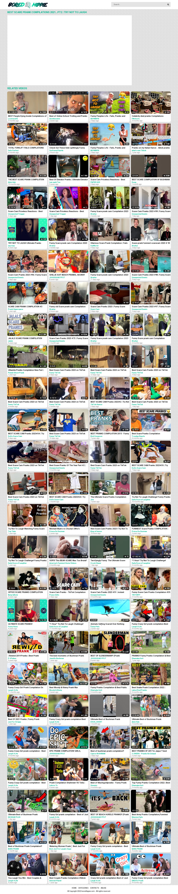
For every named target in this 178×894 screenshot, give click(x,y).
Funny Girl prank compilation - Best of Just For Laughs (68, 814)
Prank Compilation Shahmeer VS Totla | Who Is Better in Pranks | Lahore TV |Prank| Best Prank (68, 783)
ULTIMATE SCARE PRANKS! (20, 624)
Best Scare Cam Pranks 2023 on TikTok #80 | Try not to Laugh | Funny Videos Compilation (67, 402)
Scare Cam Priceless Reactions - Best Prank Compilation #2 (108, 179)
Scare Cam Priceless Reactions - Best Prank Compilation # (66, 211)
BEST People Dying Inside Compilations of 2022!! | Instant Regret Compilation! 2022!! (27, 116)
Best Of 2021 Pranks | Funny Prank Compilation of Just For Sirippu (23, 719)
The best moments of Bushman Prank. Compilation (66, 656)
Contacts (94, 888)
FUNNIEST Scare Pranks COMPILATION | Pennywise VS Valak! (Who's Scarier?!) (150, 529)
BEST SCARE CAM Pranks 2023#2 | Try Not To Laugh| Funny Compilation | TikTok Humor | (110, 402)
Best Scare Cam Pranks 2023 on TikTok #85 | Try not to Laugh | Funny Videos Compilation (26, 497)
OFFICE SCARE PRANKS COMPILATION (25, 592)
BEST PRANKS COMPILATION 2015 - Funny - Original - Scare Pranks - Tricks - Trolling (110, 433)
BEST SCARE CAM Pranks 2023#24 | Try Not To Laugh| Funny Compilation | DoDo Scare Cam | (67, 497)
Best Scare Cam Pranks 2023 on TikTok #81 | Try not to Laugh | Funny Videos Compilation (108, 370)
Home (74, 888)
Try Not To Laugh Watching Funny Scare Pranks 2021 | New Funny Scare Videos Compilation (26, 529)
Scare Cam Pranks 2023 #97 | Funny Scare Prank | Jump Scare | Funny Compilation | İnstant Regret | (151, 306)
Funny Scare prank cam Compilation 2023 (109, 211)
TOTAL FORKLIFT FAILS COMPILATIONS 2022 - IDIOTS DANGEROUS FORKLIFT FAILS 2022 (26, 148)
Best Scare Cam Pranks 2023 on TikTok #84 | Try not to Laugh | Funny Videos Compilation (26, 465)
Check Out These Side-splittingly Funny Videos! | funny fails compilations (67, 148)
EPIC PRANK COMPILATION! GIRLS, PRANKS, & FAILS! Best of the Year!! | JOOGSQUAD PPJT (65, 751)
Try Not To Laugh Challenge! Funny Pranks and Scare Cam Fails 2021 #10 (27, 560)
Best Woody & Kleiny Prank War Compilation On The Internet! (63, 687)
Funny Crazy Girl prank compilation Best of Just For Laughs (67, 719)
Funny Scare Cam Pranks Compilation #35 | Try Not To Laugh (151, 592)
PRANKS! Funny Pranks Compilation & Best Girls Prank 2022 (151, 656)
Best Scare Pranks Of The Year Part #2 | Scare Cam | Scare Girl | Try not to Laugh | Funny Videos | (68, 465)
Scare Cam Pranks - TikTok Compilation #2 (67, 592)
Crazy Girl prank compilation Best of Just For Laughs (109, 878)
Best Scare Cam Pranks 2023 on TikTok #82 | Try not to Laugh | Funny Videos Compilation (67, 433)
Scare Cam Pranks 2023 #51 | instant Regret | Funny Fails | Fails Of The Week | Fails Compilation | (109, 592)
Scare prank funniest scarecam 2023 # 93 (151, 243)
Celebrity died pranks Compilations (148, 116)
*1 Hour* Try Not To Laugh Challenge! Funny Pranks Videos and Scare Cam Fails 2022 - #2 (151, 560)
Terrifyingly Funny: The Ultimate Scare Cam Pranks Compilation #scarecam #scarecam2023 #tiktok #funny (108, 560)
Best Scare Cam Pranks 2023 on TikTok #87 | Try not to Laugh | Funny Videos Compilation (150, 370)
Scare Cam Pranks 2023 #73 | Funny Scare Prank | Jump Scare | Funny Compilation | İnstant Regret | (68, 338)
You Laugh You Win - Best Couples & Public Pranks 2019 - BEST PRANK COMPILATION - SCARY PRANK (24, 878)
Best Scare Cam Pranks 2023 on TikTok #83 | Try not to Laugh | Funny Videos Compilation (67, 370)
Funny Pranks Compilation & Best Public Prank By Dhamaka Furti (109, 687)
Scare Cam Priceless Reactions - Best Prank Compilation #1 (25, 211)
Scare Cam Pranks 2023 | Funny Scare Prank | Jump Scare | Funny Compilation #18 (109, 306)
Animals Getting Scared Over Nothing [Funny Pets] (107, 624)
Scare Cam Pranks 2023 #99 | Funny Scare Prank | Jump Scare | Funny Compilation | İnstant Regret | (151, 211)
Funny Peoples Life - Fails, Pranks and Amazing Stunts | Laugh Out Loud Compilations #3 (108, 116)
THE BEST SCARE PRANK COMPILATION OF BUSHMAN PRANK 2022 (26, 179)
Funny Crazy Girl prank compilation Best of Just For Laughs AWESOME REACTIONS (151, 624)
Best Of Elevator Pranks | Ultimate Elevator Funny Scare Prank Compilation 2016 (68, 179)
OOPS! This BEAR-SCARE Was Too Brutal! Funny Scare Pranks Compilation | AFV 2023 (68, 560)
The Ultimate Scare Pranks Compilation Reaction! (108, 497)
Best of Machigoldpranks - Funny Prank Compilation (108, 783)
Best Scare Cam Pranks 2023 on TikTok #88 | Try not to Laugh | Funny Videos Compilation (150, 402)
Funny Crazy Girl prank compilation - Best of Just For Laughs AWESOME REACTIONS (27, 783)
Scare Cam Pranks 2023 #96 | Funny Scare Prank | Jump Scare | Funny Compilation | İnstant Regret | (27, 275)
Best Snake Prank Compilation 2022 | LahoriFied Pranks (148, 687)
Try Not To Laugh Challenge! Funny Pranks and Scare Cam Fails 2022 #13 (151, 497)
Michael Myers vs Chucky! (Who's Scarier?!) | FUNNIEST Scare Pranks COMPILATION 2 (65, 529)
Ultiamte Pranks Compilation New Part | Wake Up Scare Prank (26, 370)
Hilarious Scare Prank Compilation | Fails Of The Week (109, 243)
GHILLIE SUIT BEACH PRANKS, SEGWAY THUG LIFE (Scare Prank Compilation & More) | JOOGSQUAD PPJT (67, 275)
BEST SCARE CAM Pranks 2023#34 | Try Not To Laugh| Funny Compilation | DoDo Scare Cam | (26, 433)
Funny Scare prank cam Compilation (148, 338)
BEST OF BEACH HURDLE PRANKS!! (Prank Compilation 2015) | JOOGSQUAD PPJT (110, 814)
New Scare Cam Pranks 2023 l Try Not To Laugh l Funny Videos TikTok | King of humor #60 (109, 529)
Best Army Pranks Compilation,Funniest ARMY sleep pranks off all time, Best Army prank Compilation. (151, 814)
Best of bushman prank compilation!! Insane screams (107, 751)
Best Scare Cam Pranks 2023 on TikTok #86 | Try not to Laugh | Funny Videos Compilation (108, 465)
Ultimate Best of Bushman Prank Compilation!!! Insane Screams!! (23, 814)
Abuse (103, 888)
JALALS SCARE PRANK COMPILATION (25, 338)
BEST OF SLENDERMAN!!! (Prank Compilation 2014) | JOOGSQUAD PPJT (108, 656)
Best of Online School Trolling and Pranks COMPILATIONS (68, 116)
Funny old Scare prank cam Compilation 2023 (67, 306)
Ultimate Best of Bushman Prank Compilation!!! (105, 719)
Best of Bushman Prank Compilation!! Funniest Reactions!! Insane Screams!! (25, 846)
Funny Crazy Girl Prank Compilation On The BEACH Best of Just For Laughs (25, 687)
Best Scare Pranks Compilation (146, 433)
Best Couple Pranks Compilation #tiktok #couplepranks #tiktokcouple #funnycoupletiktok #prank (67, 878)
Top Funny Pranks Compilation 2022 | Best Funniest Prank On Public (151, 783)
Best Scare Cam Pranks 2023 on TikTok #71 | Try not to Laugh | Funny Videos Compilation (26, 402)
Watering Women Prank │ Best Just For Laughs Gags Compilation (67, 846)
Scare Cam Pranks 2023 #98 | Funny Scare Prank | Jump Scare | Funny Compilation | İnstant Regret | (151, 275)
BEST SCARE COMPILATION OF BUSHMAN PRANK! (151, 179)
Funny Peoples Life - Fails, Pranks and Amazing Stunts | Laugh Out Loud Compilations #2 (108, 148)
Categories (83, 888)
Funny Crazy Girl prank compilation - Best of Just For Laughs (27, 751)
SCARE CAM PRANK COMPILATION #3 (25, 306)
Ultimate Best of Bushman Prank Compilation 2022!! (146, 719)
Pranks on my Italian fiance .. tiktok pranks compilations (151, 148)
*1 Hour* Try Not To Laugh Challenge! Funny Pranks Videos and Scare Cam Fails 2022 (68, 624)
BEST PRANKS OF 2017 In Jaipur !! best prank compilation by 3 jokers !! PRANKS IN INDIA (151, 751)
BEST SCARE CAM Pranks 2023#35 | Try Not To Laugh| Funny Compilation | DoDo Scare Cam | (150, 465)
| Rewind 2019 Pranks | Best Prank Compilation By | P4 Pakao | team (23, 656)
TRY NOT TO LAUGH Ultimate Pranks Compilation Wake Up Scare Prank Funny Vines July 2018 (26, 243)
